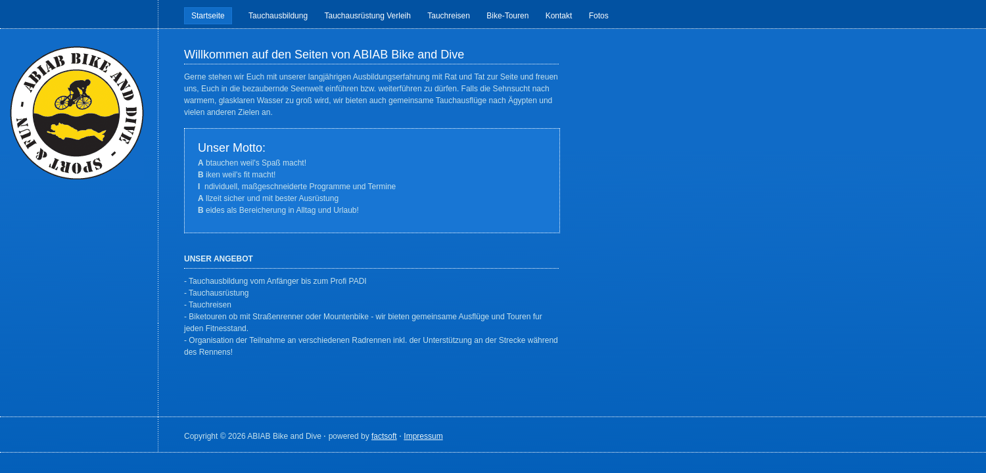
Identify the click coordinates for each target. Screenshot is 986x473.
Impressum (423, 436)
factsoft (384, 436)
